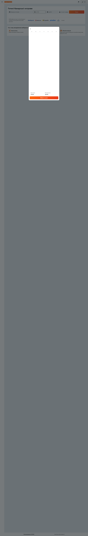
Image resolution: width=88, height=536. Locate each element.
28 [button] (47, 35)
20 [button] (44, 32)
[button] (2, 2)
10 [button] (35, 29)
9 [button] (53, 26)
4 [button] (69, 23)
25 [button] (38, 35)
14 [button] (47, 29)
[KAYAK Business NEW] (2, 19)
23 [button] (53, 32)
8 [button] (50, 26)
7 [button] (47, 26)
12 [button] (41, 29)
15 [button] (50, 29)
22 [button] (50, 32)
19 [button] (41, 32)
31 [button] (35, 38)
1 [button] (50, 23)
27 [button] (44, 35)
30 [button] (53, 35)
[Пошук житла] (2, 8)
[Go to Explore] (2, 14)
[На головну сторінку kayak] (8, 2)
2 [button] (53, 23)
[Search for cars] (2, 11)
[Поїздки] (2, 23)
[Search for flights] (2, 5)
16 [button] (53, 29)
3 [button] (66, 23)
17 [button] (35, 32)
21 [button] (47, 32)
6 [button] (44, 26)
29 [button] (50, 35)
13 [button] (44, 29)
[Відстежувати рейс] (2, 17)
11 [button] (38, 29)
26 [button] (41, 35)
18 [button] (38, 32)
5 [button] (41, 26)
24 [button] (35, 35)
